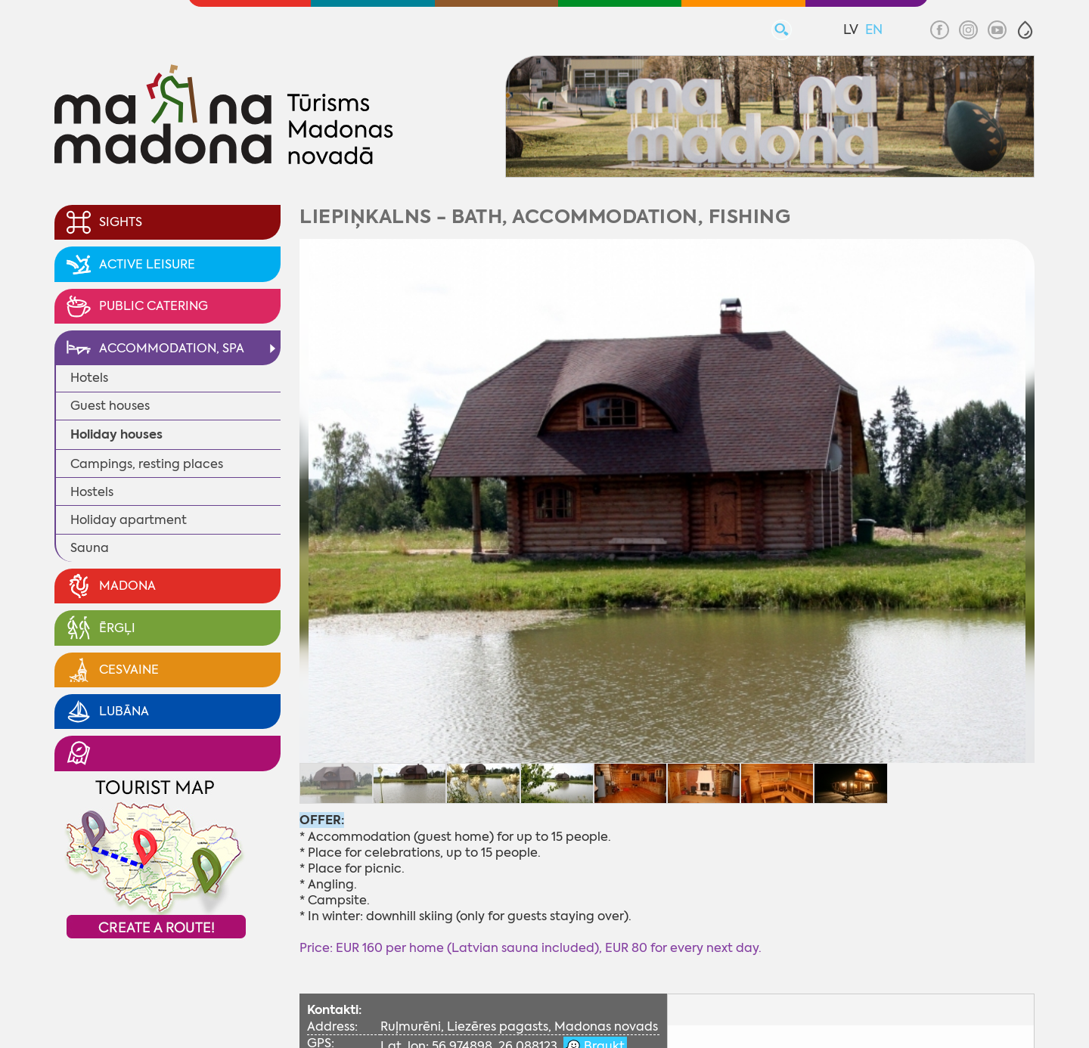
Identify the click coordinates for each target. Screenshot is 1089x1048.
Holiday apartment (128, 520)
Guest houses (110, 406)
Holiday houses (116, 434)
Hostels (91, 492)
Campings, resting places (146, 464)
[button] (1025, 29)
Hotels (89, 378)
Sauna (89, 548)
